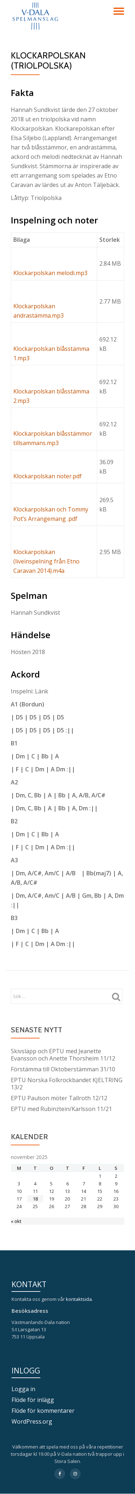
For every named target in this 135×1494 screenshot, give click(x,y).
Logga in (23, 1389)
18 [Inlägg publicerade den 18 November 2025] (35, 1198)
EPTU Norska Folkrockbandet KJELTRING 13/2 (66, 1083)
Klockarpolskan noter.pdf (47, 476)
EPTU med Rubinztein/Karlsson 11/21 (61, 1109)
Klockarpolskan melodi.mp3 (50, 273)
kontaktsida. (80, 1299)
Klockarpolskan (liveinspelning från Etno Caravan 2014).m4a (46, 561)
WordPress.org (32, 1421)
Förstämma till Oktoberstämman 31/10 (63, 1069)
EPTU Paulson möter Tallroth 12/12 (59, 1098)
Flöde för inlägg (33, 1400)
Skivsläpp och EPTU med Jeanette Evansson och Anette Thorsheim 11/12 (63, 1054)
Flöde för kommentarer (43, 1411)
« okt (16, 1221)
